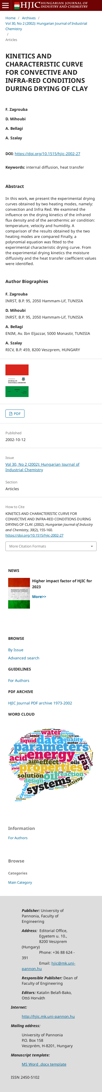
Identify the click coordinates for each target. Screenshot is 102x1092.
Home (10, 17)
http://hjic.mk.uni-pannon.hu (48, 1016)
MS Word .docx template (44, 1064)
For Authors (18, 680)
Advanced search (23, 657)
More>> (39, 596)
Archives (29, 17)
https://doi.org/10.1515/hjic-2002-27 (47, 153)
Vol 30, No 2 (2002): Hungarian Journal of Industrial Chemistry (46, 26)
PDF (17, 413)
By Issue (15, 649)
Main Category (20, 882)
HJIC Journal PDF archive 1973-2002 (40, 703)
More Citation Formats (27, 546)
